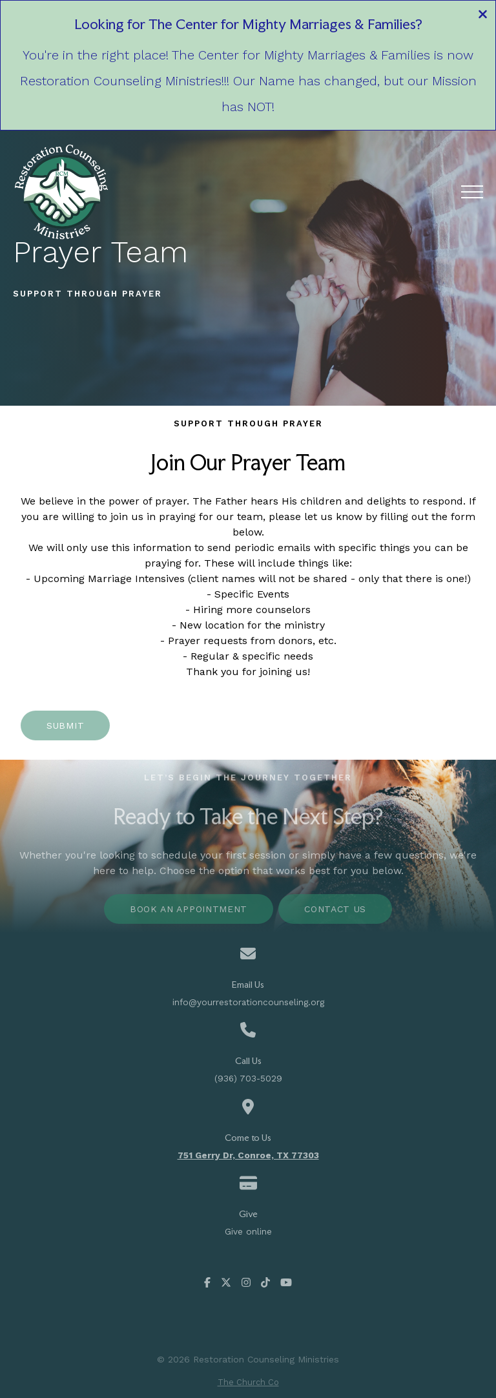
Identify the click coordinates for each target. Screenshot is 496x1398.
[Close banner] (483, 16)
